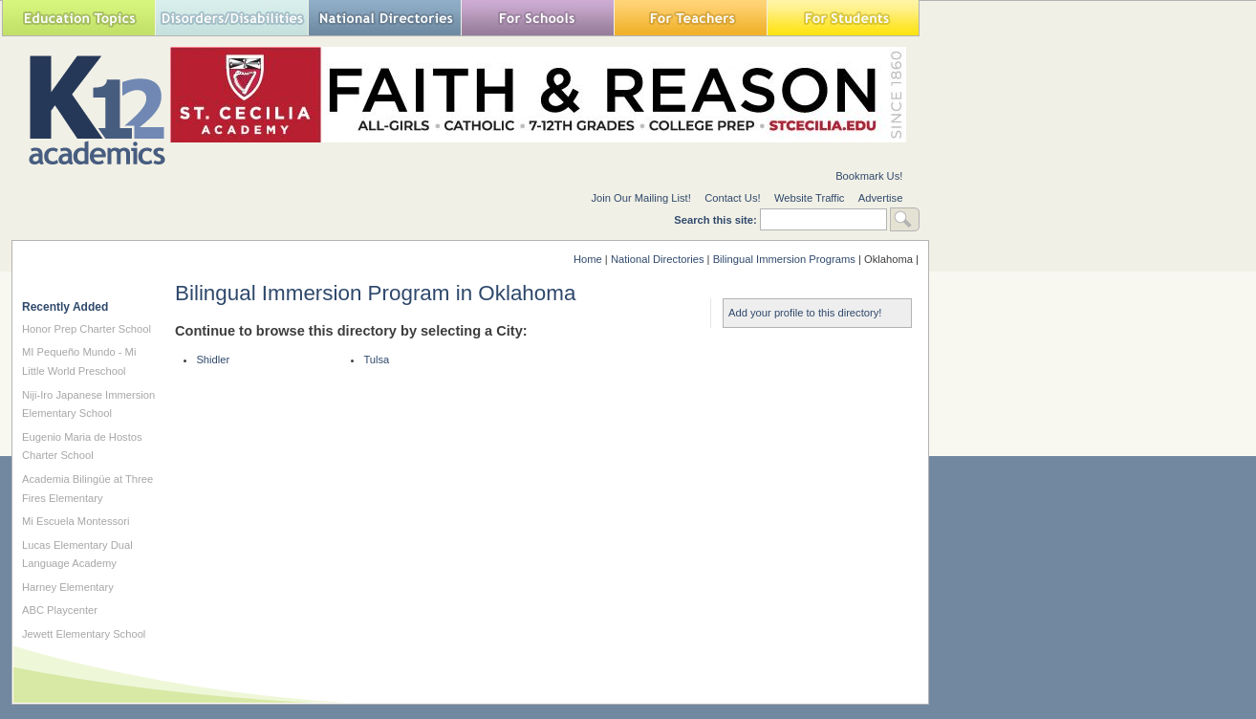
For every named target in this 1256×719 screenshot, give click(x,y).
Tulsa (376, 359)
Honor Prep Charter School (86, 329)
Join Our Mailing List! (640, 198)
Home (588, 259)
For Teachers (690, 17)
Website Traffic (809, 198)
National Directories (384, 17)
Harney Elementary (68, 587)
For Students (843, 17)
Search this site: (717, 220)
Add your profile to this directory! (804, 312)
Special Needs (231, 17)
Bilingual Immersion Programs (784, 259)
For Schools (537, 17)
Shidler (212, 359)
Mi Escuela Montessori (76, 521)
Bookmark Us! (868, 176)
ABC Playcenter (59, 610)
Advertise (880, 198)
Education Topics (78, 17)
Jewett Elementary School (83, 634)
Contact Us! (732, 198)
